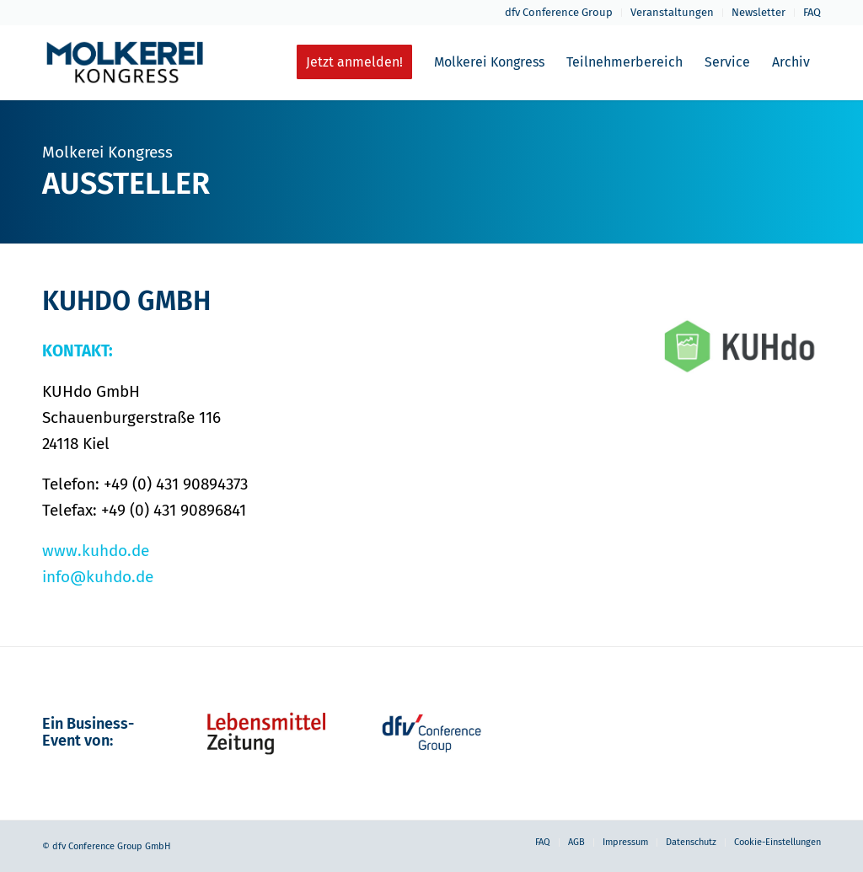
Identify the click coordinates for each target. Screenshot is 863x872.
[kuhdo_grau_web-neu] (741, 346)
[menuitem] (559, 12)
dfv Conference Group (559, 12)
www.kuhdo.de (95, 550)
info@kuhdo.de (97, 576)
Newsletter (758, 12)
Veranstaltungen (672, 12)
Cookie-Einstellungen (777, 842)
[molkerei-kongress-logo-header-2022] (124, 62)
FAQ (812, 12)
